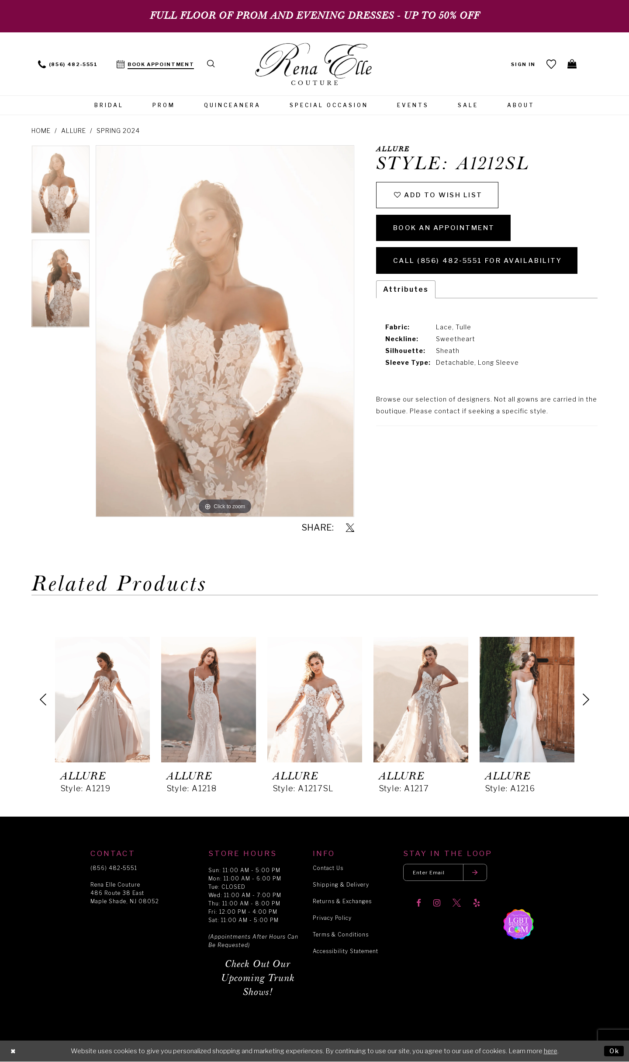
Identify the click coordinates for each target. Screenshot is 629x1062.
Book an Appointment (447, 230)
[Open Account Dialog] (522, 63)
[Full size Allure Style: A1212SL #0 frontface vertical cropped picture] (224, 331)
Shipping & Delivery (341, 884)
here (550, 1051)
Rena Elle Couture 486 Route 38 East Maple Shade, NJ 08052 (124, 893)
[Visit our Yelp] (476, 904)
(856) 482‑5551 (113, 868)
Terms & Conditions (341, 934)
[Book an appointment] (155, 63)
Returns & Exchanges (342, 901)
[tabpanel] (60, 192)
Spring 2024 (118, 130)
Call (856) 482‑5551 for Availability (483, 265)
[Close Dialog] (13, 1051)
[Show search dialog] (211, 63)
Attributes (406, 294)
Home (41, 130)
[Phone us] (67, 63)
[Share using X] (350, 528)
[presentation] (102, 699)
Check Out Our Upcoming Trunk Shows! (258, 978)
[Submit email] (478, 873)
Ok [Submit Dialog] (613, 1051)
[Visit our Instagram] (436, 904)
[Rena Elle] (315, 65)
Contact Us (328, 868)
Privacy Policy (332, 918)
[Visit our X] (457, 904)
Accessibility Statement (345, 951)
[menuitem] (67, 63)
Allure (73, 130)
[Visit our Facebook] (418, 904)
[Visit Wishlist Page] (550, 63)
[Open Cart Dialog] (572, 63)
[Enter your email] (447, 873)
